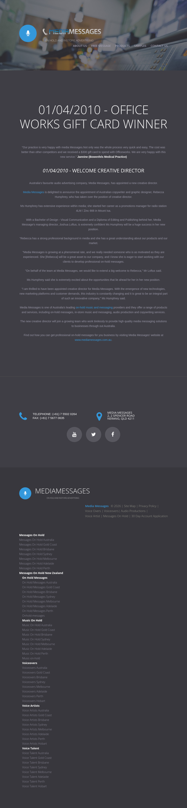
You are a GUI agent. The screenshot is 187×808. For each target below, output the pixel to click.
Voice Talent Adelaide (35, 777)
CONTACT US (159, 45)
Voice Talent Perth (33, 781)
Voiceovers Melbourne (36, 687)
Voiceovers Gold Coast (36, 672)
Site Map (130, 506)
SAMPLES (140, 45)
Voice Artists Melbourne (37, 729)
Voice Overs (93, 511)
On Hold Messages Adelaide (39, 606)
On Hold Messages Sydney (38, 596)
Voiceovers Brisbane (34, 677)
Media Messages (33, 192)
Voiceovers (111, 511)
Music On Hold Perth (35, 653)
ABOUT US (80, 45)
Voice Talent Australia (35, 753)
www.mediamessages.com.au (93, 339)
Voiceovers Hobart (33, 701)
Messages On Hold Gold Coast (38, 544)
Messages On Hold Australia (36, 540)
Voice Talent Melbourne (37, 772)
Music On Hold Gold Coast (38, 630)
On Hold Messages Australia (39, 582)
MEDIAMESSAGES (62, 490)
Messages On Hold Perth (34, 568)
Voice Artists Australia (35, 710)
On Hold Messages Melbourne (41, 601)
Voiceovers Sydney (33, 682)
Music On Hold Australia (37, 625)
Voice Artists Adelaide (35, 734)
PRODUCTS (122, 45)
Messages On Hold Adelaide (36, 563)
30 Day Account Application (149, 516)
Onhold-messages (33, 615)
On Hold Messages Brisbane (39, 592)
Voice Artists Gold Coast (37, 715)
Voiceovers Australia (34, 668)
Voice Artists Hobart (34, 743)
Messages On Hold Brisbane (36, 549)
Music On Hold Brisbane (37, 634)
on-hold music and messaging (94, 307)
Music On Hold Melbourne (38, 644)
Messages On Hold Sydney (35, 554)
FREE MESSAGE (101, 45)
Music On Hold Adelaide (37, 649)
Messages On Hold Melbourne (38, 559)
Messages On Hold (115, 516)
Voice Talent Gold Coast (37, 758)
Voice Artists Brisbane (35, 720)
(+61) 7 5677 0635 (52, 418)
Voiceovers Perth (32, 696)
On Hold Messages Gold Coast (41, 587)
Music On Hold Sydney (36, 639)
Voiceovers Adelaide (34, 691)
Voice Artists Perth (33, 739)
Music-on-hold (31, 658)
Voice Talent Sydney (34, 767)
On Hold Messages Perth (37, 611)
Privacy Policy (147, 506)
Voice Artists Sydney (34, 724)
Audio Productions (133, 511)
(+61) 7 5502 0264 (64, 414)
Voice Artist (92, 516)
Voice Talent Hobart (34, 786)
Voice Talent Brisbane (35, 762)
